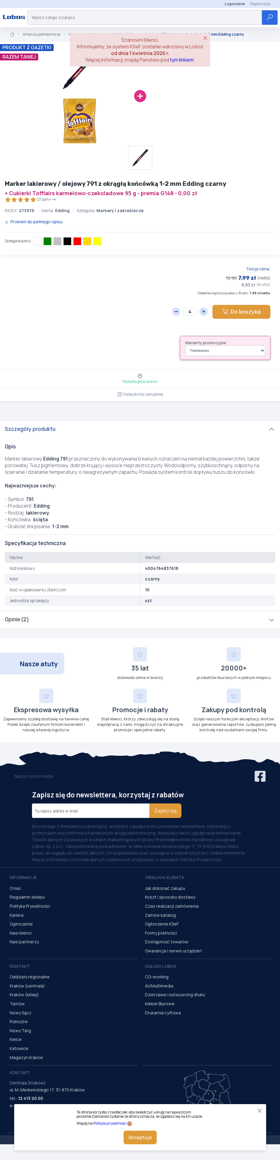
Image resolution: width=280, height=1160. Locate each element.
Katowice (19, 1048)
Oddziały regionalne (30, 977)
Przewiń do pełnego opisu (33, 222)
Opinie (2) (17, 619)
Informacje (23, 877)
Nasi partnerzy (24, 942)
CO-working (156, 977)
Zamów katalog (160, 915)
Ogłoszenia (21, 924)
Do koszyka (241, 311)
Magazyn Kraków (26, 1057)
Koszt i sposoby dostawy (170, 897)
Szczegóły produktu (30, 429)
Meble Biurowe (160, 1004)
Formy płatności (161, 933)
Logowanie (235, 3)
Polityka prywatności (110, 1123)
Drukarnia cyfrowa (163, 1013)
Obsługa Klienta (164, 877)
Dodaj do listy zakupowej (140, 394)
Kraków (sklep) (24, 994)
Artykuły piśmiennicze (41, 34)
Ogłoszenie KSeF (162, 924)
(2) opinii (30, 199)
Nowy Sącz (20, 1013)
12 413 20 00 (30, 1098)
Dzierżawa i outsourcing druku (175, 994)
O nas (15, 888)
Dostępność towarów (166, 942)
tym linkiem (182, 60)
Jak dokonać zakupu (165, 888)
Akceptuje (140, 1137)
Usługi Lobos (160, 966)
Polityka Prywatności (30, 906)
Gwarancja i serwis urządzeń (173, 951)
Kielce (16, 1039)
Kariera (17, 915)
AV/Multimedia (159, 986)
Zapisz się (165, 810)
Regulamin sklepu (27, 897)
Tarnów (17, 1004)
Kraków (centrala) (27, 986)
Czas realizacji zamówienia (172, 906)
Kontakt (20, 966)
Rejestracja (260, 3)
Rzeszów (19, 1021)
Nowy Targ (20, 1030)
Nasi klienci (21, 933)
